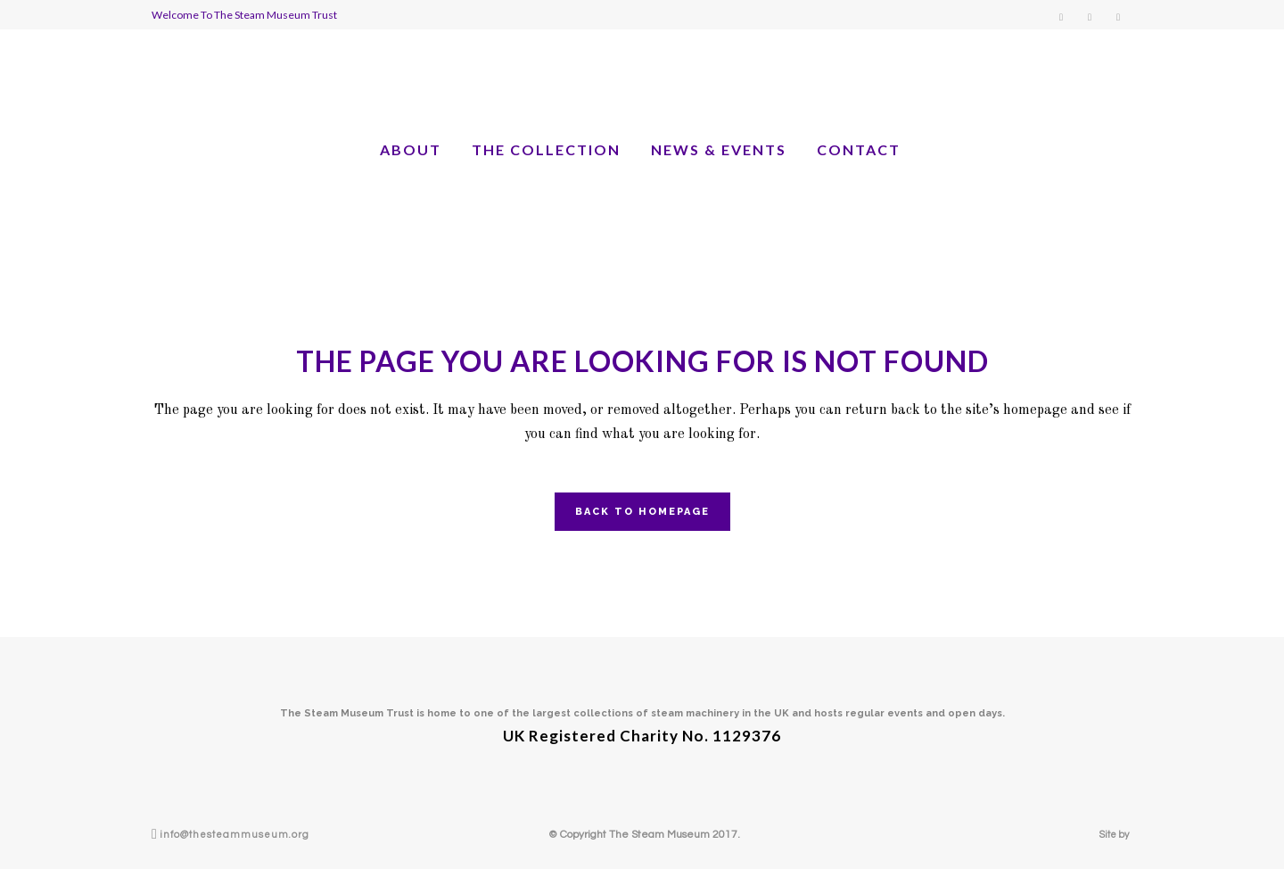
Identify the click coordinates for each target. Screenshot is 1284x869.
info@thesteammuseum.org (234, 835)
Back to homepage (642, 511)
